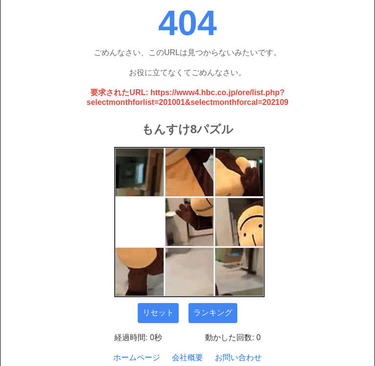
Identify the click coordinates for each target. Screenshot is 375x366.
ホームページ (136, 357)
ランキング (212, 312)
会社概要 (187, 357)
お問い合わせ (238, 357)
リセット (158, 312)
